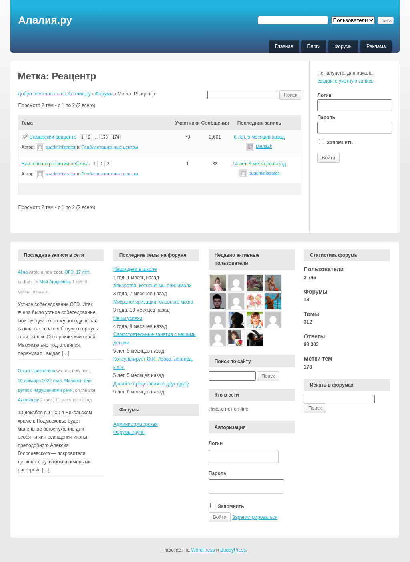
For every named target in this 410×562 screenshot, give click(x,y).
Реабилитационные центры (110, 147)
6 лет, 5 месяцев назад (259, 137)
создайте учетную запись (345, 81)
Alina (23, 272)
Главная (284, 46)
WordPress (203, 550)
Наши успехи (127, 318)
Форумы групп (129, 432)
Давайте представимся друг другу (151, 384)
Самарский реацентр (53, 137)
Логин (354, 102)
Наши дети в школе (135, 269)
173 (104, 137)
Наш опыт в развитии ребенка (55, 164)
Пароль (354, 124)
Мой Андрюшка (55, 281)
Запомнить (336, 142)
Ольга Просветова (37, 370)
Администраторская (135, 424)
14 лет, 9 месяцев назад (259, 164)
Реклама (376, 46)
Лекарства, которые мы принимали (152, 285)
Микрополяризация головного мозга (153, 302)
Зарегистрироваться (254, 517)
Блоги (314, 46)
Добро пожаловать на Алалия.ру (54, 94)
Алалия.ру (45, 20)
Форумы (343, 46)
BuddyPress (233, 550)
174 (115, 137)
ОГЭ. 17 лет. (77, 272)
